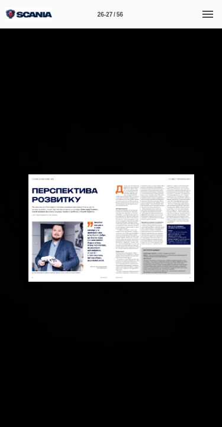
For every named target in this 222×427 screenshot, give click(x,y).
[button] (14, 228)
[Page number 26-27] (110, 14)
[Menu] (208, 14)
